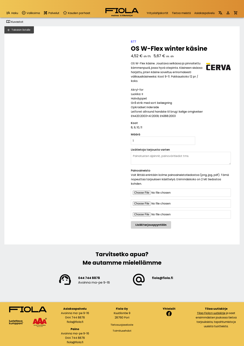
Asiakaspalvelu (204, 13)
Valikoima (31, 13)
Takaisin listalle (20, 30)
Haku (12, 13)
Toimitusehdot (122, 330)
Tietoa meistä (181, 13)
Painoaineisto (140, 171)
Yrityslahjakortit (157, 13)
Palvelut (51, 13)
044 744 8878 (89, 278)
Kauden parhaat (76, 13)
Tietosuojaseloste (121, 325)
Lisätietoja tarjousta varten (150, 150)
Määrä (135, 134)
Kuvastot (14, 22)
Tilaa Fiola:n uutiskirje (211, 313)
